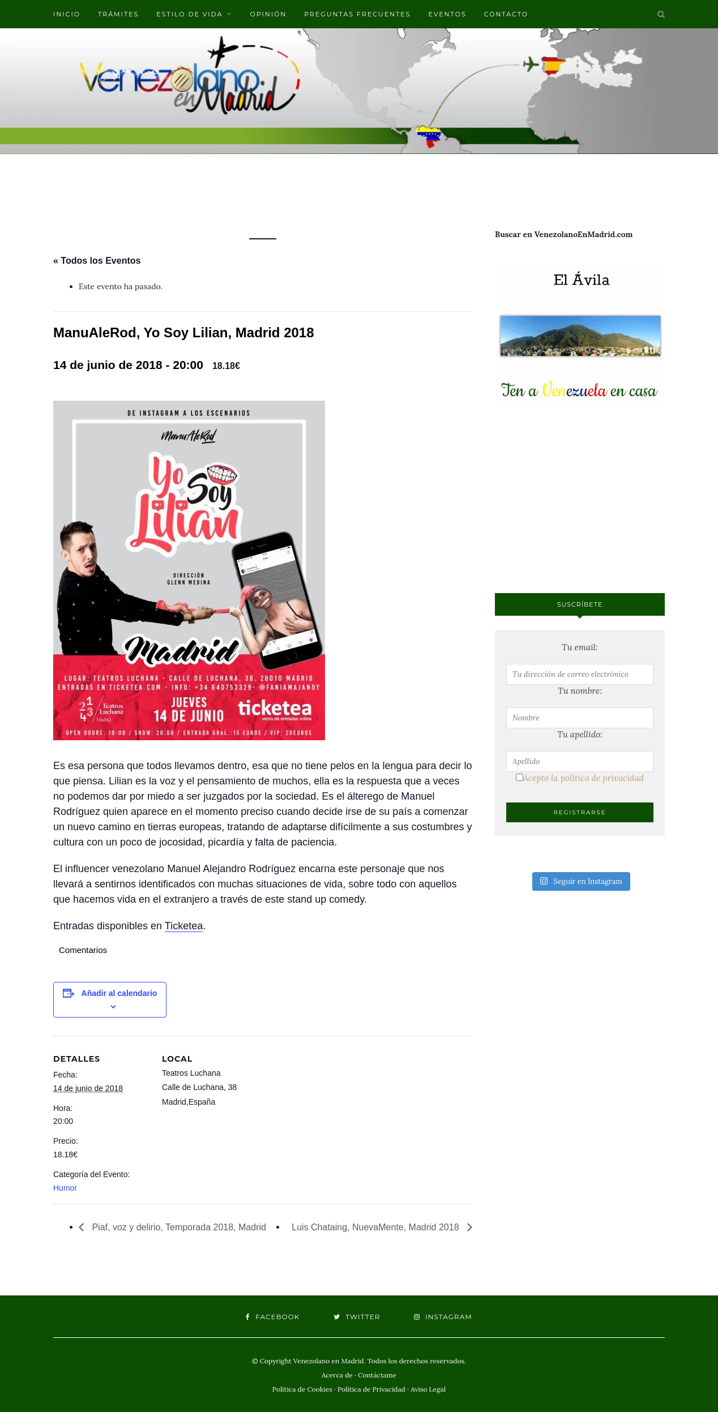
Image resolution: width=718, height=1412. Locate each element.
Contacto (506, 14)
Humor (65, 1187)
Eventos (447, 14)
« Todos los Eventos (96, 260)
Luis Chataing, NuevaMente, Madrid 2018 (376, 1227)
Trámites (118, 14)
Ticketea (184, 926)
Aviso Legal (428, 1389)
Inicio (66, 14)
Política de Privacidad (371, 1389)
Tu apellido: (579, 734)
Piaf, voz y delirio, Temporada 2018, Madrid (177, 1227)
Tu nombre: (580, 690)
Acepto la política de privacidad (580, 777)
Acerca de (337, 1375)
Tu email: (580, 647)
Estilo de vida (189, 14)
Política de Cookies (302, 1389)
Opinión (268, 14)
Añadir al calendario (119, 993)
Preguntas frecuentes (357, 14)
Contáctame (377, 1375)
